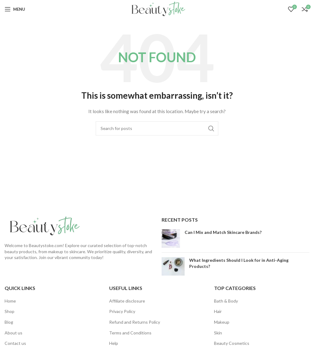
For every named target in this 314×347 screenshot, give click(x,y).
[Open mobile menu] (15, 9)
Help (113, 343)
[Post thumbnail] (171, 238)
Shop (9, 311)
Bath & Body (226, 300)
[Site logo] (157, 8)
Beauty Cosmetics (231, 343)
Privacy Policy (122, 311)
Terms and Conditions (130, 332)
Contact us (15, 343)
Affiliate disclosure (127, 300)
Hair (218, 311)
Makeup (221, 322)
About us (13, 332)
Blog (9, 322)
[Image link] (43, 225)
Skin (218, 332)
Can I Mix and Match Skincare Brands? (223, 232)
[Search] (157, 128)
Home (10, 300)
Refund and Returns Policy (134, 322)
